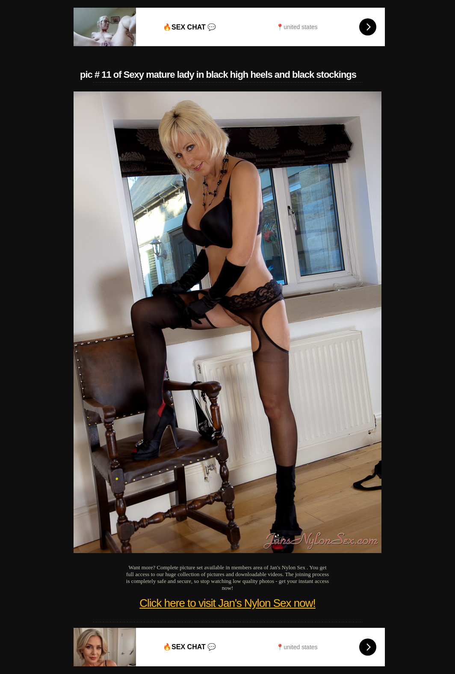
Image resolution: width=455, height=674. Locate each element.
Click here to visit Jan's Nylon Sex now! (227, 603)
